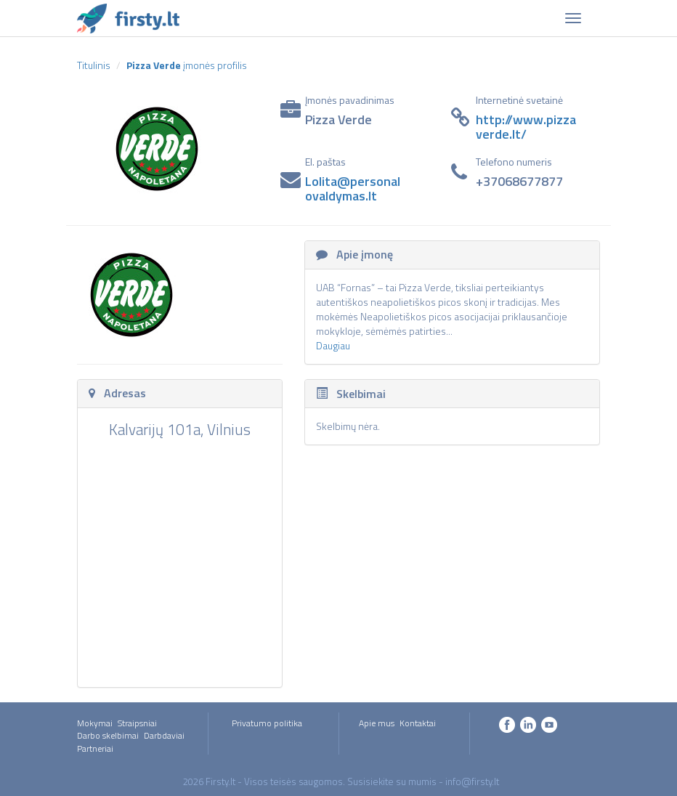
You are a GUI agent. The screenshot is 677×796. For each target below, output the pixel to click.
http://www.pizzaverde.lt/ (526, 127)
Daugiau (333, 345)
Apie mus (376, 723)
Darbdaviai (164, 735)
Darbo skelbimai (108, 735)
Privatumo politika (267, 723)
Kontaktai (418, 723)
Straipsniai (137, 723)
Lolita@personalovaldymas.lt (352, 188)
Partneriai (95, 748)
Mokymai (95, 723)
